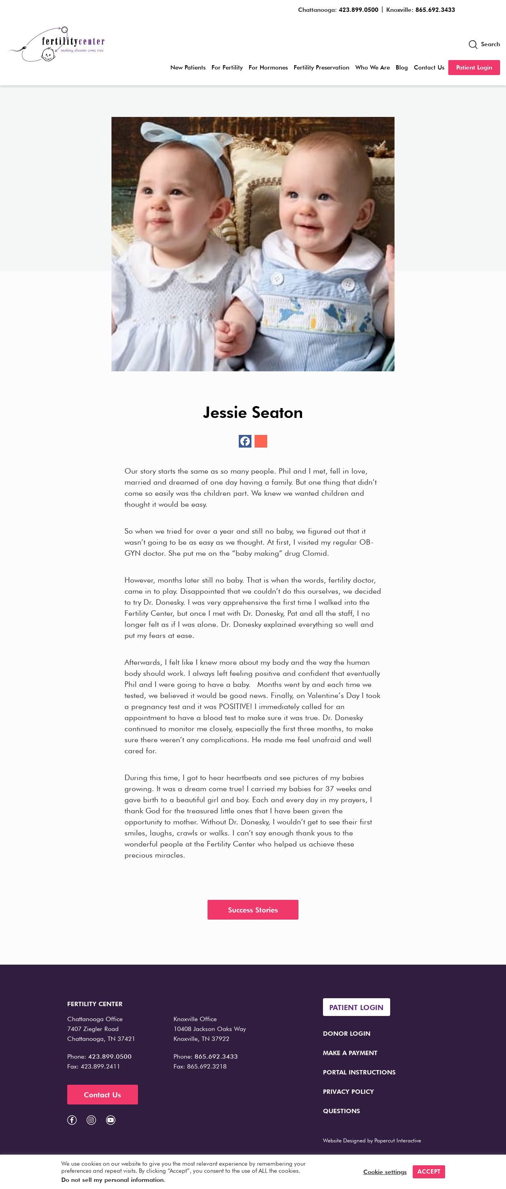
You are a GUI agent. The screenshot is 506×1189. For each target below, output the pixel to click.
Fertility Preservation (321, 67)
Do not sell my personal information (112, 1179)
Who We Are (372, 67)
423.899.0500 (358, 9)
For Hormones (268, 67)
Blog (402, 67)
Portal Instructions (359, 1072)
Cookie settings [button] (385, 1172)
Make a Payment (350, 1053)
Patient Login (474, 67)
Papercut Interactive (397, 1140)
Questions (341, 1111)
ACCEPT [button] (428, 1171)
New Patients (188, 67)
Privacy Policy (348, 1091)
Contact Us (429, 67)
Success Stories (253, 910)
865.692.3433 (435, 9)
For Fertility (227, 67)
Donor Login (346, 1033)
